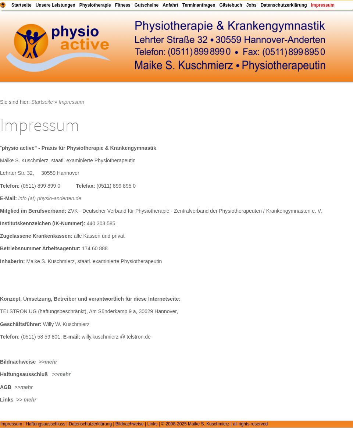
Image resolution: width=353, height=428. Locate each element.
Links (152, 424)
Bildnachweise (129, 424)
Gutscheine (146, 5)
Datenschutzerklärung (284, 5)
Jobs (251, 5)
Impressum (323, 5)
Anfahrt (170, 5)
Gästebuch (231, 5)
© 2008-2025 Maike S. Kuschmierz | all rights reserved (214, 424)
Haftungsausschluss (45, 424)
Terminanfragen (198, 5)
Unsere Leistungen (55, 5)
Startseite (21, 5)
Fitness (123, 5)
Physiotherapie (95, 5)
